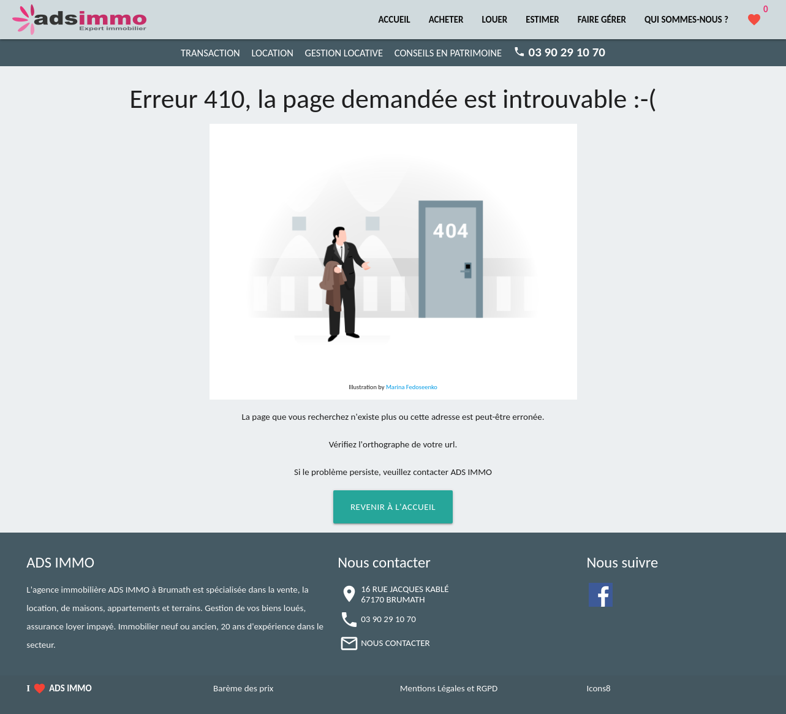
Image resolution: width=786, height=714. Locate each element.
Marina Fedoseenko (411, 387)
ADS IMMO (70, 688)
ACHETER (446, 19)
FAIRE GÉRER (602, 19)
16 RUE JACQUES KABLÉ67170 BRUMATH (404, 594)
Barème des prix (243, 688)
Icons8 (598, 688)
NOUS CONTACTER (395, 642)
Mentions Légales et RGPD (449, 688)
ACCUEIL (394, 19)
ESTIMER (542, 19)
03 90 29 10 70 (388, 619)
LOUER (494, 19)
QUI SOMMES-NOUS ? (686, 19)
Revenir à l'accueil (393, 506)
